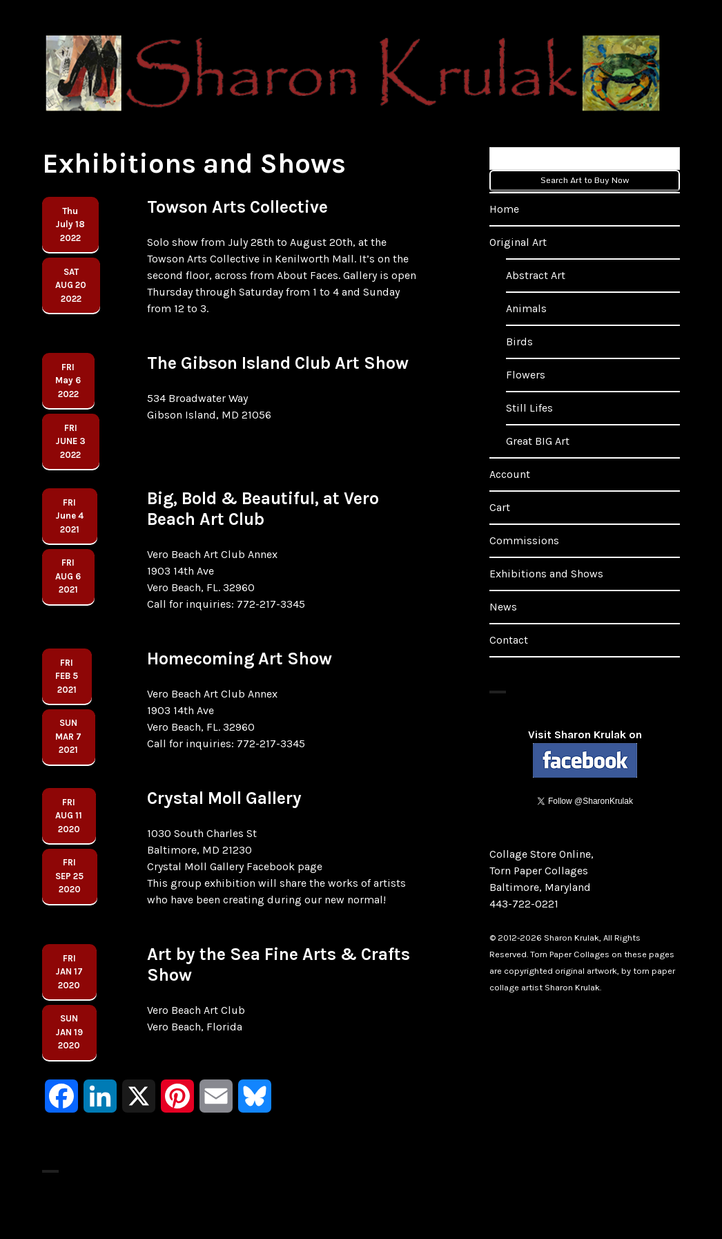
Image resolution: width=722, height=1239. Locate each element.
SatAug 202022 (70, 285)
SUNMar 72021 (68, 736)
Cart (499, 507)
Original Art (518, 242)
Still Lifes (529, 407)
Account (509, 474)
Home (504, 208)
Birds (519, 341)
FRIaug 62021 (68, 576)
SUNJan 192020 (69, 1031)
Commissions (524, 540)
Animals (526, 308)
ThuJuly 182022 (70, 224)
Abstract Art (535, 275)
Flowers (525, 374)
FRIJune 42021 (69, 516)
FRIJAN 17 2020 (69, 971)
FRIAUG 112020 (68, 815)
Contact (508, 639)
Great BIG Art (537, 441)
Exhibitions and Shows (546, 573)
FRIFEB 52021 (66, 676)
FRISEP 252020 (69, 875)
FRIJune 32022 (70, 441)
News (503, 606)
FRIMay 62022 (68, 380)
